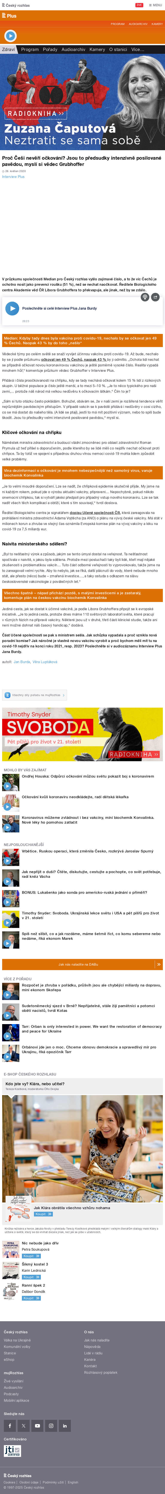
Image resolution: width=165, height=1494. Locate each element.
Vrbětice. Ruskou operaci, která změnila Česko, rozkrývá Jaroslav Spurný (87, 851)
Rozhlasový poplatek (100, 1373)
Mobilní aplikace (16, 1400)
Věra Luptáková (45, 662)
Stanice (10, 1353)
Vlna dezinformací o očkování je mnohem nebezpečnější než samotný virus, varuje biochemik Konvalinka (78, 472)
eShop (9, 1360)
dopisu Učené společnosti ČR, (95, 513)
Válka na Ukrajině (17, 1340)
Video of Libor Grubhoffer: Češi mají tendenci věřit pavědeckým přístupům (82, 227)
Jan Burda (22, 662)
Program (117, 24)
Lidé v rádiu (93, 1353)
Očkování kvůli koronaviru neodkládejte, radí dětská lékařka (75, 797)
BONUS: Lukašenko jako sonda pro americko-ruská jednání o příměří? (84, 892)
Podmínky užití (53, 1482)
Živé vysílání (13, 1381)
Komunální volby (17, 1347)
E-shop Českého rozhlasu (30, 1074)
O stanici (118, 49)
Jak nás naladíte (97, 1340)
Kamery (157, 24)
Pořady (50, 49)
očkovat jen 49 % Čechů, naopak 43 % (74, 360)
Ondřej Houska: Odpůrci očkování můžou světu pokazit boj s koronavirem (88, 776)
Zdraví (8, 49)
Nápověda (92, 1347)
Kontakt (90, 1366)
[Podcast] (145, 297)
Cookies (9, 1482)
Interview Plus (13, 177)
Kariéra (89, 1360)
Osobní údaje (29, 1482)
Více (137, 49)
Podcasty (11, 1394)
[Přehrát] (12, 308)
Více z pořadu (18, 979)
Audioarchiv (138, 24)
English (73, 1482)
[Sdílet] (155, 297)
